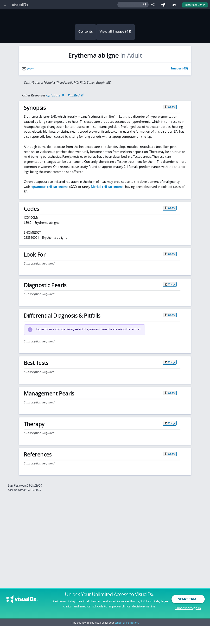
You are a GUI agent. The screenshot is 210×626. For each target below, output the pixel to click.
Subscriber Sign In (188, 608)
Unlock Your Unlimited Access (109, 594)
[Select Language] (164, 4)
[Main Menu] (4, 4)
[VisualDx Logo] (21, 4)
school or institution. (127, 622)
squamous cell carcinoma (50, 186)
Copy (171, 107)
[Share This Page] (154, 4)
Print (28, 69)
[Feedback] (175, 4)
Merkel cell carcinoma (107, 186)
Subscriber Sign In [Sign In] (195, 5)
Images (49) (179, 68)
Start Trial (188, 599)
